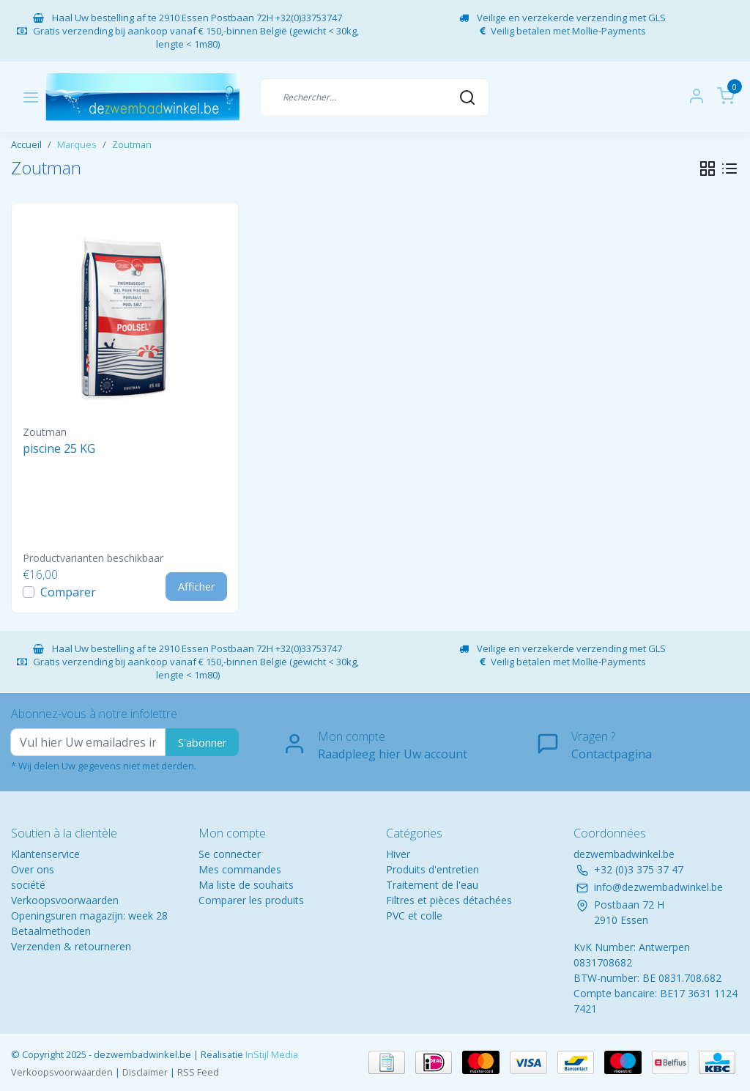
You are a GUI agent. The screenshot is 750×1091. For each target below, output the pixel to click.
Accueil (26, 144)
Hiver (398, 854)
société (28, 885)
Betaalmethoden (51, 931)
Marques (77, 144)
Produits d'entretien (432, 869)
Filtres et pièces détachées (449, 900)
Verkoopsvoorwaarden (65, 900)
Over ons (32, 869)
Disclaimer (145, 1072)
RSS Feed (198, 1072)
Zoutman (132, 144)
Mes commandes (239, 869)
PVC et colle (414, 915)
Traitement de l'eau (432, 885)
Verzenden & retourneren (71, 946)
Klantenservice (45, 854)
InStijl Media (270, 1054)
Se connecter (229, 854)
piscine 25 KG (59, 448)
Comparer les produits (251, 900)
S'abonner (202, 743)
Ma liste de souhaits (246, 885)
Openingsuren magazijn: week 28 (89, 915)
